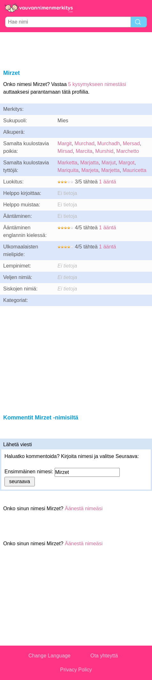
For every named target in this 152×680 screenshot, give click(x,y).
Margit (64, 143)
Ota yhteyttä (104, 655)
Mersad (131, 143)
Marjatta (89, 162)
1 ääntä (107, 181)
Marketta (67, 162)
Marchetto (127, 151)
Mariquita (68, 170)
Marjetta (110, 170)
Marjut (109, 162)
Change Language (49, 655)
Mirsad (65, 151)
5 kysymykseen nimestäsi (97, 84)
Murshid (104, 151)
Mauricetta (135, 170)
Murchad (84, 143)
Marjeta (89, 170)
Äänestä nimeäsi (84, 508)
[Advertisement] (76, 49)
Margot (126, 162)
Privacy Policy (76, 669)
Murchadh (108, 143)
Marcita (84, 151)
